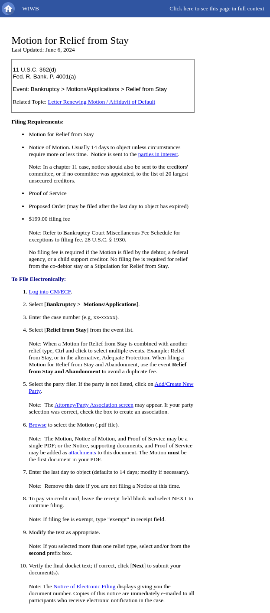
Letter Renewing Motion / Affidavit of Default (101, 101)
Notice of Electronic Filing (84, 586)
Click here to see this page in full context (216, 8)
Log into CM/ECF (50, 291)
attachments (82, 452)
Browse (37, 424)
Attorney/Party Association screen (94, 404)
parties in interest (158, 154)
